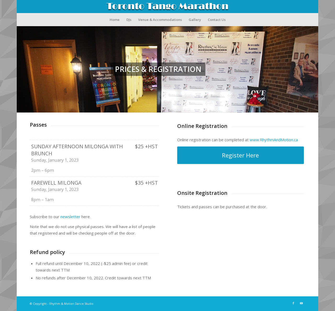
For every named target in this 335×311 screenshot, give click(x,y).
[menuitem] (114, 19)
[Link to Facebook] (293, 303)
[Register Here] (240, 155)
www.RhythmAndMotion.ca (274, 139)
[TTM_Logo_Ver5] (167, 6)
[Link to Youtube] (301, 303)
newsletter (70, 216)
